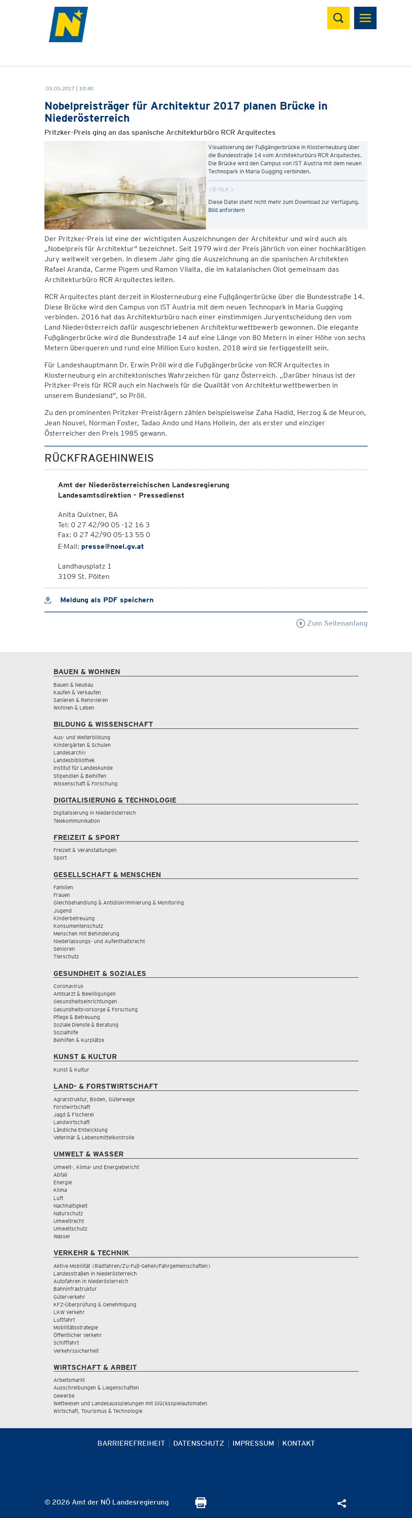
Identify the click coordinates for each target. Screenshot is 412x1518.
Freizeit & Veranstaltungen (85, 850)
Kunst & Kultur (71, 1069)
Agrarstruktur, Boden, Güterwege (94, 1099)
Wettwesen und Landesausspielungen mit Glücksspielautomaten (130, 1403)
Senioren (64, 948)
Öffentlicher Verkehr (77, 1335)
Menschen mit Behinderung (86, 933)
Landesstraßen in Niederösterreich (95, 1273)
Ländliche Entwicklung (80, 1129)
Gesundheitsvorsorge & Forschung (95, 1009)
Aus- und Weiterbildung (81, 737)
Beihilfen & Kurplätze (78, 1040)
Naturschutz (68, 1213)
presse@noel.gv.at (112, 546)
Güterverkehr (69, 1296)
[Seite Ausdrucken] (201, 1505)
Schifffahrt (66, 1342)
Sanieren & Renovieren (80, 700)
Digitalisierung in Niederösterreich (94, 812)
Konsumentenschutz (78, 925)
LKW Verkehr (69, 1312)
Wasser (61, 1236)
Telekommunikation (76, 820)
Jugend (62, 910)
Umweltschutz (70, 1228)
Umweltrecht (68, 1221)
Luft (58, 1198)
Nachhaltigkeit (70, 1205)
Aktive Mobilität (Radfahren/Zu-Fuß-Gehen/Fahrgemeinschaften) (132, 1265)
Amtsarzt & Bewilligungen (84, 993)
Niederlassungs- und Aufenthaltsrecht (99, 941)
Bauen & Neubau (73, 684)
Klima (60, 1190)
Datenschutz (198, 1443)
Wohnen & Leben (73, 707)
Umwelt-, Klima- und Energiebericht (96, 1167)
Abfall (60, 1174)
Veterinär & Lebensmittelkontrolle (93, 1137)
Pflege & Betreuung (76, 1017)
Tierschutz (66, 956)
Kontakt (298, 1443)
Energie (62, 1182)
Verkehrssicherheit (76, 1350)
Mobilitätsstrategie (75, 1327)
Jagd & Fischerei (73, 1114)
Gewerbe (64, 1395)
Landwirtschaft (71, 1122)
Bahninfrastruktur (75, 1288)
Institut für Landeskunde (83, 767)
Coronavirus (68, 986)
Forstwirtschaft (71, 1106)
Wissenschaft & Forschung (85, 783)
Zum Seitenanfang (332, 623)
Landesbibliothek (74, 760)
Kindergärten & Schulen (82, 744)
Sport (60, 857)
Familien (63, 887)
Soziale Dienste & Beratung (85, 1024)
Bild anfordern (226, 210)
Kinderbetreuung (74, 918)
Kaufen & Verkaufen (77, 692)
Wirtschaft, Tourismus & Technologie (97, 1411)
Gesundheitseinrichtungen (85, 1001)
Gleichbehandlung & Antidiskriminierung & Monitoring (118, 902)
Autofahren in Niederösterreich (90, 1281)
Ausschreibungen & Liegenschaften (96, 1387)
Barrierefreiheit (131, 1443)
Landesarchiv (69, 752)
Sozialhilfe (65, 1032)
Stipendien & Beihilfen (79, 775)
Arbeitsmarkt (69, 1380)
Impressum (253, 1443)
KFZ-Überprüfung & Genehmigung (94, 1304)
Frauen (61, 894)
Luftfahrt (64, 1319)
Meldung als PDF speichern (98, 600)
